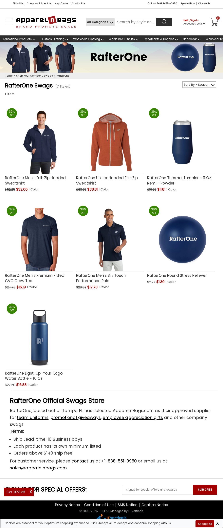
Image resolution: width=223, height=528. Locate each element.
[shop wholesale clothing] (89, 38)
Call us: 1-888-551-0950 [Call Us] (162, 3)
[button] (50, 190)
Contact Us (78, 3)
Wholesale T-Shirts (122, 39)
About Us (18, 3)
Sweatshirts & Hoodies (159, 39)
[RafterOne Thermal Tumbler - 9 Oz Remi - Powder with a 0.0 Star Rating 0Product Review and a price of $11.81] (181, 145)
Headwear (190, 39)
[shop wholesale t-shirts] (124, 38)
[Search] (164, 22)
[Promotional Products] (19, 38)
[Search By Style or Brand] (135, 22)
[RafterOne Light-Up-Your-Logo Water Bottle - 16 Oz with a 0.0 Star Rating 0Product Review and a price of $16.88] (38, 340)
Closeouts (204, 3)
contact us (82, 461)
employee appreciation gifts (133, 417)
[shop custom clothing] (55, 38)
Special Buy (187, 3)
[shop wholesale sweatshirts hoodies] (161, 38)
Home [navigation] (8, 75)
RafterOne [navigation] (63, 75)
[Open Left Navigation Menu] (9, 22)
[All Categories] (100, 22)
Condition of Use (99, 504)
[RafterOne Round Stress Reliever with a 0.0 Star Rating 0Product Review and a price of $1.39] (181, 240)
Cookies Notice (154, 504)
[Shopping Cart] (213, 22)
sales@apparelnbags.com (38, 468)
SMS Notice (127, 504)
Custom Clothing (52, 39)
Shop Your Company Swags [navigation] (34, 75)
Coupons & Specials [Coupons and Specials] (39, 3)
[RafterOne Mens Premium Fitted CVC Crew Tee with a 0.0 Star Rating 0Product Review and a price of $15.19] (38, 243)
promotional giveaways (75, 417)
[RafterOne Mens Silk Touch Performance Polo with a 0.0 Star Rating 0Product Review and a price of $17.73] (110, 243)
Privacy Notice (67, 504)
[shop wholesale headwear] (192, 38)
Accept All (205, 524)
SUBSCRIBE (205, 490)
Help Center (61, 3)
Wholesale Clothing (86, 39)
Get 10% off (16, 492)
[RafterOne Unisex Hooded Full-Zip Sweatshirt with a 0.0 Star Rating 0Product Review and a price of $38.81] (110, 145)
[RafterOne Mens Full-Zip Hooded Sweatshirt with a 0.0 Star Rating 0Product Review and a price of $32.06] (38, 145)
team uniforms (32, 417)
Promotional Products (17, 39)
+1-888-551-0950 (119, 461)
